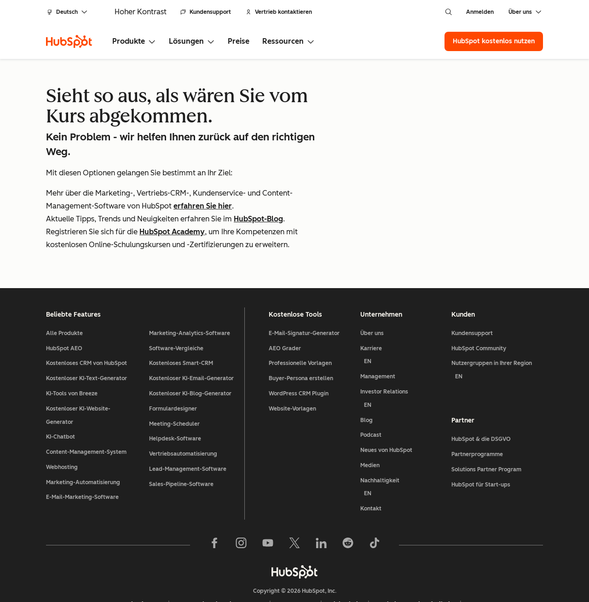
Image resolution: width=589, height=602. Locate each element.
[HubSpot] (69, 41)
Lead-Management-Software (187, 434)
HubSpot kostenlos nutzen (494, 41)
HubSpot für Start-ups (480, 450)
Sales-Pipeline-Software (181, 449)
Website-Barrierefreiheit (415, 570)
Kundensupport (205, 12)
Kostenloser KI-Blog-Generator (190, 359)
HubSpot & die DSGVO (481, 405)
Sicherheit (345, 570)
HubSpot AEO (64, 314)
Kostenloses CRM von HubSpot (86, 329)
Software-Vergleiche (176, 314)
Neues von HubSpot (386, 416)
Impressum (296, 570)
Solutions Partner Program (486, 435)
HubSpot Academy (172, 231)
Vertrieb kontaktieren (279, 12)
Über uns (372, 298)
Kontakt (370, 474)
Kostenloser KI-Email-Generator (191, 344)
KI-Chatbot (60, 402)
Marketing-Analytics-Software (189, 298)
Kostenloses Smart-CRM (181, 329)
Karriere (402, 322)
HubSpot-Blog (258, 218)
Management (377, 342)
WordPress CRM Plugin (299, 359)
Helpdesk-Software (175, 404)
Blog (366, 385)
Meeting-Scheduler (174, 389)
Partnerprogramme (477, 420)
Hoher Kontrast (141, 11)
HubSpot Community (478, 314)
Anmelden (480, 12)
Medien (370, 431)
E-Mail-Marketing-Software (82, 463)
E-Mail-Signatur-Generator (304, 298)
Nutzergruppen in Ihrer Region (497, 337)
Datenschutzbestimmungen (220, 570)
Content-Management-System (86, 418)
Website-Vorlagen (292, 374)
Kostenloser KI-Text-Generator (86, 344)
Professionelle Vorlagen (300, 329)
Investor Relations (402, 365)
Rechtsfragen (140, 570)
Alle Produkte (64, 298)
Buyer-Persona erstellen (301, 344)
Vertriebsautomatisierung (183, 420)
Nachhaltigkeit (402, 454)
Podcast (370, 401)
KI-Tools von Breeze (72, 359)
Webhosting (62, 432)
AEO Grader (285, 314)
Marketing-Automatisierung (83, 448)
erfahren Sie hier (202, 206)
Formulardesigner (173, 374)
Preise (238, 41)
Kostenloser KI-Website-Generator (78, 381)
